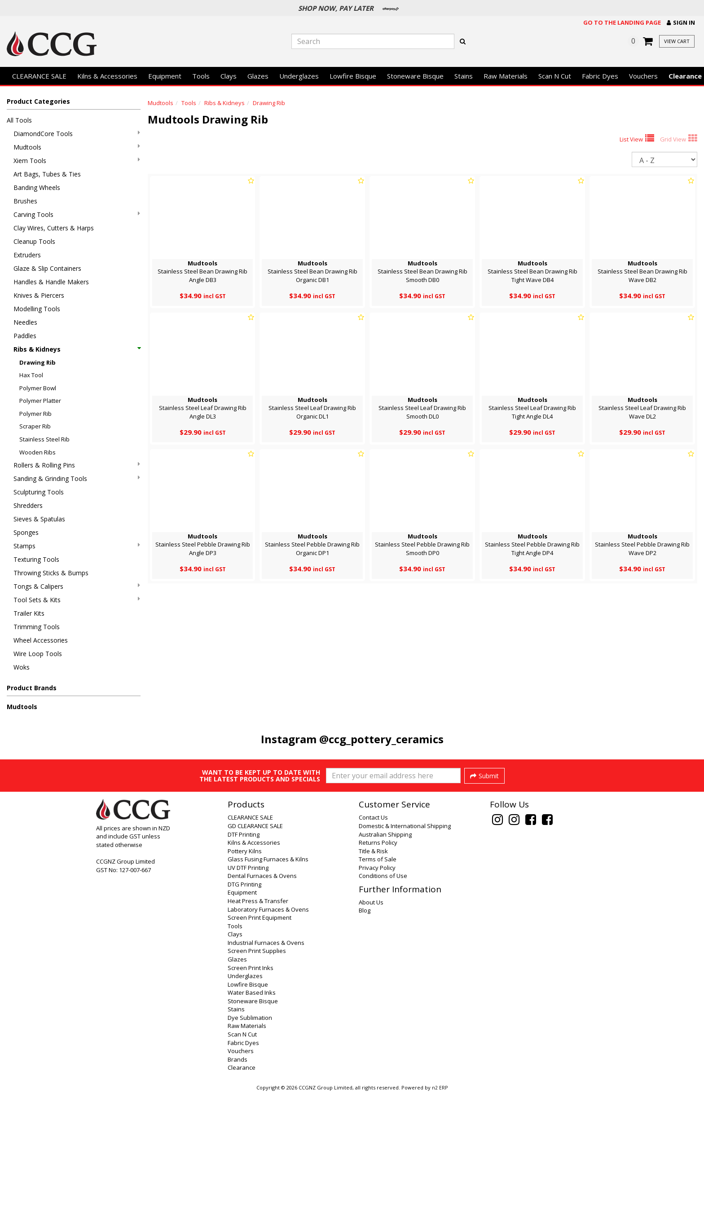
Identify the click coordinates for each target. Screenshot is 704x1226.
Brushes (25, 201)
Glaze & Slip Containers (47, 268)
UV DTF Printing (248, 1000)
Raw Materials (506, 75)
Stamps (76, 546)
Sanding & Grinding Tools (76, 478)
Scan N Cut (554, 75)
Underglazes (299, 75)
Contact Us (373, 949)
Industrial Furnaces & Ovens (266, 1075)
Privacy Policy (377, 1000)
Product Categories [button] (38, 101)
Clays (228, 75)
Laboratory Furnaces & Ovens (268, 1041)
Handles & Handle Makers (51, 282)
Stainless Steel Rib (44, 439)
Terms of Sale (377, 991)
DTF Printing (244, 966)
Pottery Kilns (245, 983)
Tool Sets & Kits (76, 599)
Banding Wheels (36, 187)
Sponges (26, 532)
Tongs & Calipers (76, 586)
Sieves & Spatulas (39, 519)
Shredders (28, 505)
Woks (21, 667)
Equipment (164, 75)
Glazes (257, 75)
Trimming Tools (36, 626)
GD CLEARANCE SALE (255, 958)
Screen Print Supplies (257, 1083)
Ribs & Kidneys (76, 349)
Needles (25, 322)
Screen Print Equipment (259, 1049)
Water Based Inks (252, 1124)
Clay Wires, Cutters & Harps (53, 228)
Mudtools (76, 147)
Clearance (241, 1199)
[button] (680, 22)
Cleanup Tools (34, 241)
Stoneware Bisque (415, 75)
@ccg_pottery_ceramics (381, 739)
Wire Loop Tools (37, 653)
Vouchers (643, 75)
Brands (237, 1191)
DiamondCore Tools (76, 133)
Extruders (27, 255)
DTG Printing (244, 1016)
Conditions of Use (383, 1008)
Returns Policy (378, 974)
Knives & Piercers (38, 295)
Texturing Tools (36, 559)
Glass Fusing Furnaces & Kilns (268, 991)
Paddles (24, 335)
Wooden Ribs (37, 452)
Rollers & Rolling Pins (76, 465)
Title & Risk (373, 983)
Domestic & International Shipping (405, 958)
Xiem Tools (76, 160)
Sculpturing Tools (38, 492)
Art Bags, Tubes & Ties (47, 174)
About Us (371, 1034)
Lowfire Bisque (353, 75)
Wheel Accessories (40, 640)
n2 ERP (440, 1220)
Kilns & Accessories (107, 75)
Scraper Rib (35, 426)
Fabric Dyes (600, 75)
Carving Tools (76, 214)
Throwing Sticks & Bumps (50, 573)
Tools (201, 75)
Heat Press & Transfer (258, 1033)
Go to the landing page (622, 22)
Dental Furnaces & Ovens (262, 1008)
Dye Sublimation (250, 1150)
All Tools (19, 120)
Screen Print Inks (250, 1100)
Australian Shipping (385, 966)
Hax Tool (31, 375)
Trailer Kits (28, 613)
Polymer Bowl (37, 388)
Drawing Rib (37, 362)
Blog (364, 1042)
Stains (463, 75)
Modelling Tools (36, 308)
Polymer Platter (40, 401)
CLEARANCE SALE (39, 75)
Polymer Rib (35, 414)
